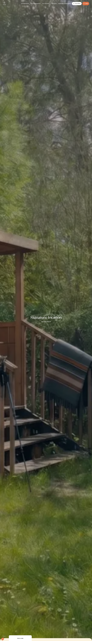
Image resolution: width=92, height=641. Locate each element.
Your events (54, 3)
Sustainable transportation (64, 3)
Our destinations (25, 3)
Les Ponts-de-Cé (46, 321)
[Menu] (85, 3)
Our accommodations (36, 3)
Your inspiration (46, 3)
